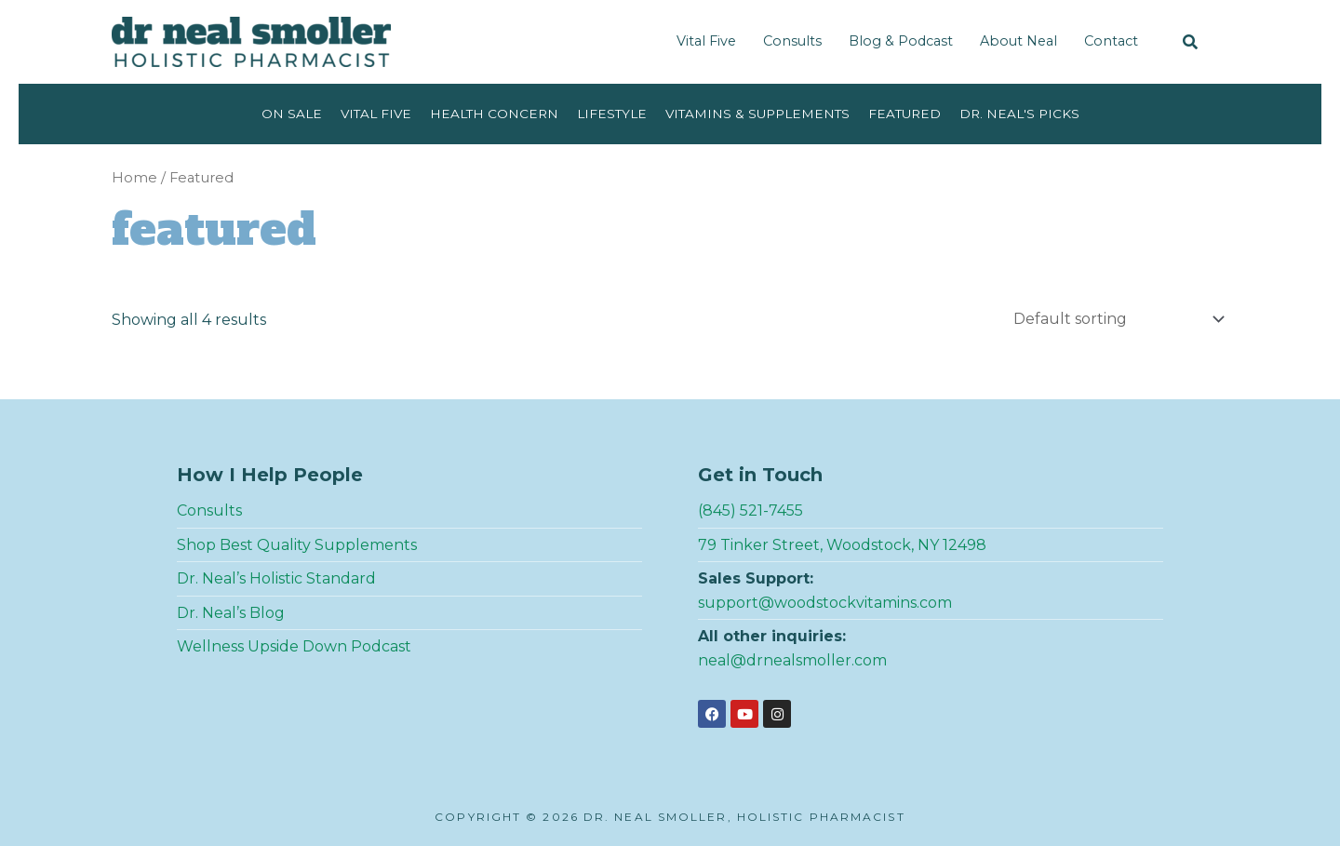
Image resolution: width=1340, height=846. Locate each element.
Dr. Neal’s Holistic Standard (276, 578)
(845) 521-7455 (750, 510)
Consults (792, 41)
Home (134, 177)
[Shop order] (1114, 319)
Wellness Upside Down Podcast (294, 646)
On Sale (291, 113)
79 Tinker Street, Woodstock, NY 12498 (842, 545)
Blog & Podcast (901, 41)
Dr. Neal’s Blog (231, 613)
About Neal (1018, 41)
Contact (1111, 41)
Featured (904, 113)
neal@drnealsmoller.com (792, 660)
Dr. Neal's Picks (1019, 113)
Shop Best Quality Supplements (297, 545)
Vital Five (706, 41)
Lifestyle (612, 113)
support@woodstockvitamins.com (825, 602)
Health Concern (494, 113)
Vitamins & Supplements (757, 113)
